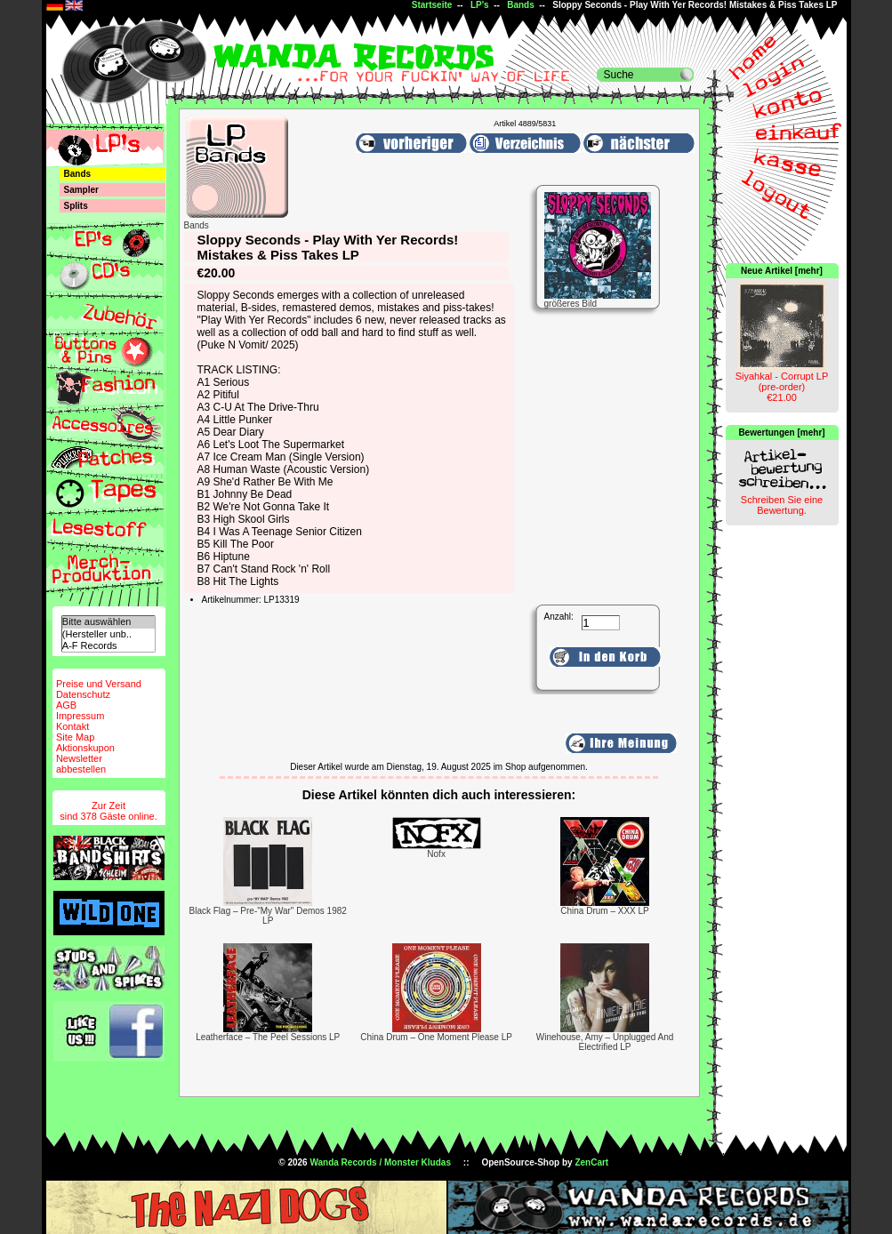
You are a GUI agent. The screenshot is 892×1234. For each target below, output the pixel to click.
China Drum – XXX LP (604, 911)
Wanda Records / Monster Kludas (380, 1162)
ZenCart (591, 1162)
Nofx (436, 854)
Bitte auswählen (108, 622)
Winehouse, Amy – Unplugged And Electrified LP (605, 1042)
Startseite (432, 5)
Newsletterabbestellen (81, 763)
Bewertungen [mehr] (781, 432)
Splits (76, 206)
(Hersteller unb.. (108, 634)
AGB (66, 705)
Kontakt (72, 726)
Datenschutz (83, 694)
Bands (520, 5)
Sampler (81, 190)
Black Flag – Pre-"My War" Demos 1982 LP (268, 916)
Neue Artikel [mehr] (782, 271)
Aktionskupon (85, 747)
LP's (479, 5)
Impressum (80, 715)
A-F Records (108, 646)
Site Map (75, 737)
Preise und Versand (98, 683)
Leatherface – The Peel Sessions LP (268, 1037)
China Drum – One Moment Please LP (436, 1037)
